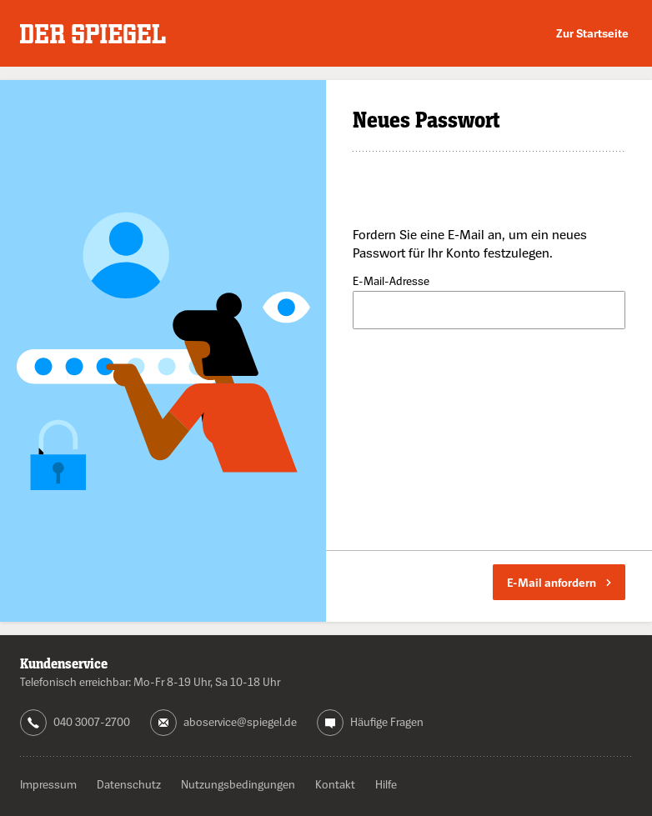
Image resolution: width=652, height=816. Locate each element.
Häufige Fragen (387, 721)
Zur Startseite (592, 33)
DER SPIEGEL (93, 33)
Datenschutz (129, 784)
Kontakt (335, 784)
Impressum (48, 784)
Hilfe (386, 784)
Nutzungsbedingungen (238, 784)
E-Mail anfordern (559, 582)
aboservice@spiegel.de (240, 721)
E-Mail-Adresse (391, 281)
